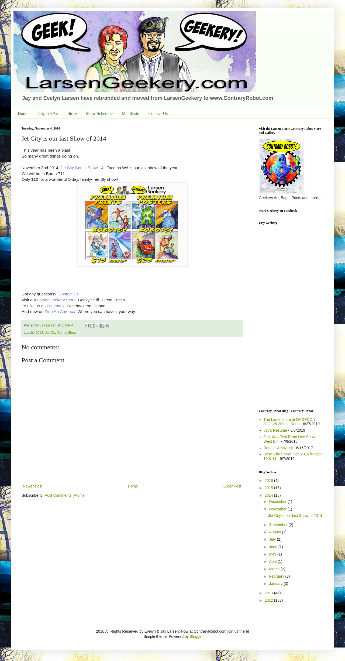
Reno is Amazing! (278, 448)
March (275, 569)
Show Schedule (99, 113)
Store (72, 113)
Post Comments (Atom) (64, 495)
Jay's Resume (275, 430)
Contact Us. (69, 294)
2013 (269, 593)
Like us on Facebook (45, 306)
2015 (269, 488)
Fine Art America (60, 311)
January (276, 583)
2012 (269, 600)
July (273, 539)
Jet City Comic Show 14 (81, 167)
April (273, 561)
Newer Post (32, 486)
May (273, 554)
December (278, 501)
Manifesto (130, 113)
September (278, 525)
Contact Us (158, 113)
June (273, 547)
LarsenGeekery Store (56, 300)
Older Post (232, 486)
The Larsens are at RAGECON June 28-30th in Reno (289, 421)
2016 (269, 480)
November (278, 509)
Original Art (47, 113)
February (277, 576)
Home (23, 113)
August (275, 532)
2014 (39, 333)
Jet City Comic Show (60, 333)
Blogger (196, 636)
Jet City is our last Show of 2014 (295, 515)
